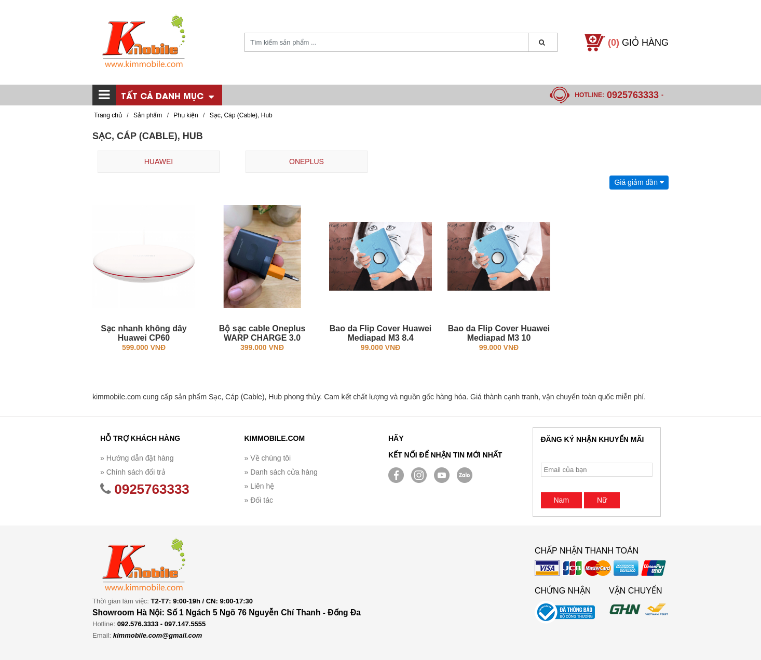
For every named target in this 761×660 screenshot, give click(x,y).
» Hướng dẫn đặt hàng (136, 458)
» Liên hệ (259, 486)
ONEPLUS (306, 161)
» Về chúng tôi (267, 458)
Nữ (602, 500)
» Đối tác (258, 500)
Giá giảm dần (639, 182)
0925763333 (633, 95)
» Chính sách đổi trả (133, 472)
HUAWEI (158, 161)
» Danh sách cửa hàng (281, 472)
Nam (561, 500)
